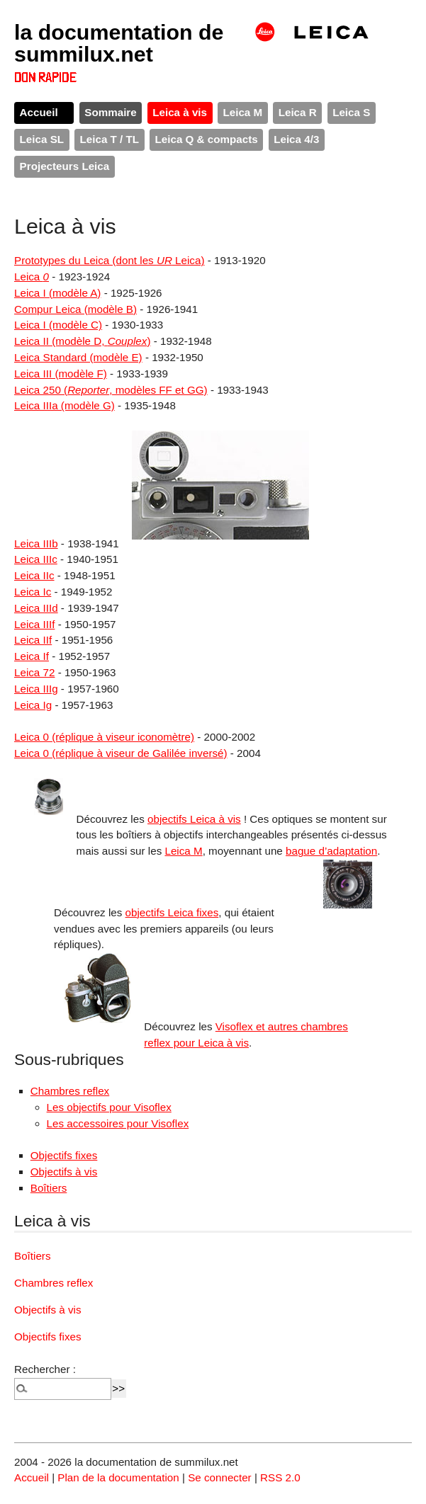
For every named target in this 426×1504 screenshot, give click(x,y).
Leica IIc (34, 575)
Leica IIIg (36, 689)
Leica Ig (33, 705)
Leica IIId (36, 608)
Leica (31, 276)
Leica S (351, 112)
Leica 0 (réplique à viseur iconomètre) (104, 737)
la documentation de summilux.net (119, 42)
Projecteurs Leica (65, 166)
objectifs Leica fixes (172, 912)
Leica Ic (32, 592)
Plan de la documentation (118, 1477)
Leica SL (42, 139)
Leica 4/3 (296, 139)
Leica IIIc (35, 559)
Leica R (298, 112)
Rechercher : (45, 1369)
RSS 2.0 (280, 1477)
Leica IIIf (34, 624)
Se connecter (220, 1477)
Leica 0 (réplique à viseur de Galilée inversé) (121, 753)
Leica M (242, 112)
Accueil (39, 112)
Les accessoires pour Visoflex (118, 1123)
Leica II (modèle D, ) (82, 341)
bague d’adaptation (331, 851)
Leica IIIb (36, 543)
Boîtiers (48, 1188)
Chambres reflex (69, 1091)
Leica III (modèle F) (60, 374)
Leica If (31, 656)
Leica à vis (179, 112)
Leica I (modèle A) (57, 293)
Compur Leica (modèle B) (75, 309)
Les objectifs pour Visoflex (109, 1107)
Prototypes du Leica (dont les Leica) (109, 260)
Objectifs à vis (64, 1172)
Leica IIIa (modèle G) (64, 405)
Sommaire (110, 112)
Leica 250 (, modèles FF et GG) (111, 390)
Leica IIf (33, 640)
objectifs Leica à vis (194, 819)
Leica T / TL (110, 139)
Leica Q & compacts (206, 139)
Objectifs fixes (64, 1155)
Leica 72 (34, 672)
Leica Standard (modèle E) (78, 357)
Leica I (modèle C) (58, 325)
